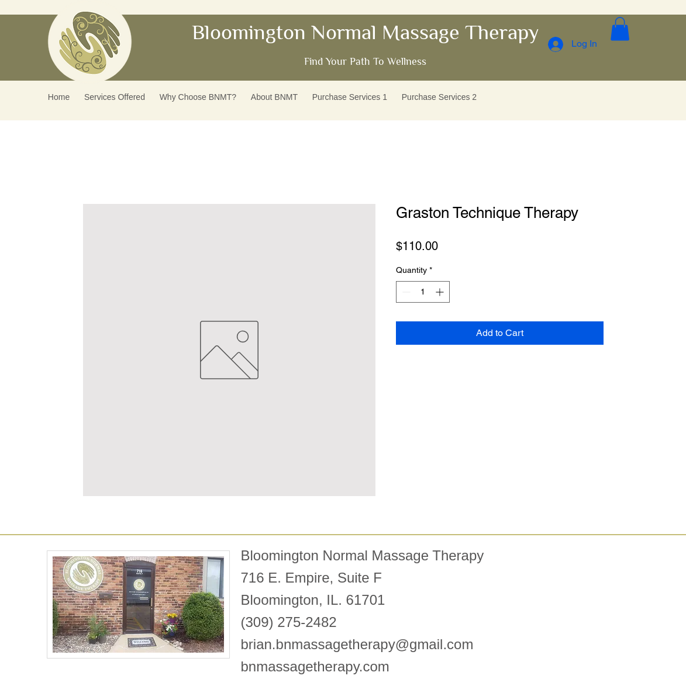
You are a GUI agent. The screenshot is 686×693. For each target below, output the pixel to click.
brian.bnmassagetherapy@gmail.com (357, 644)
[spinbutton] (422, 292)
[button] (620, 29)
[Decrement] (405, 292)
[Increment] (440, 292)
